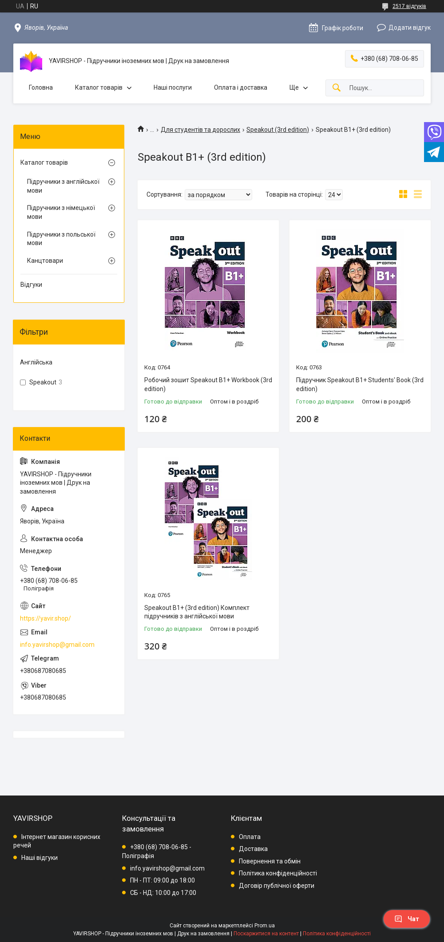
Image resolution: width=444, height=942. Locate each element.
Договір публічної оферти (276, 885)
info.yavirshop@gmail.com (57, 644)
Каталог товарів (99, 87)
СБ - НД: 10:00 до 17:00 (163, 892)
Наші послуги (173, 87)
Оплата (250, 836)
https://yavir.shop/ (45, 618)
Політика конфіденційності (278, 873)
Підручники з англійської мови (63, 186)
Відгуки (31, 284)
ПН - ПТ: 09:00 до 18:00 (162, 880)
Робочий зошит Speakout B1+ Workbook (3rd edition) (208, 384)
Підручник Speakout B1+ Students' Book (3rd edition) (360, 384)
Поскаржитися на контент (266, 933)
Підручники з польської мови (61, 239)
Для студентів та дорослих (200, 129)
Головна (41, 87)
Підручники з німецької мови (61, 212)
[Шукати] (336, 88)
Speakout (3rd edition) (277, 129)
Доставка (253, 848)
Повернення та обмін (270, 861)
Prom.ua (264, 925)
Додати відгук (409, 27)
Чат (406, 919)
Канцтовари (45, 260)
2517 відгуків (409, 6)
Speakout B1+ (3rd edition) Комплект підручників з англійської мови (197, 612)
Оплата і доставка (240, 87)
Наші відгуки (39, 857)
